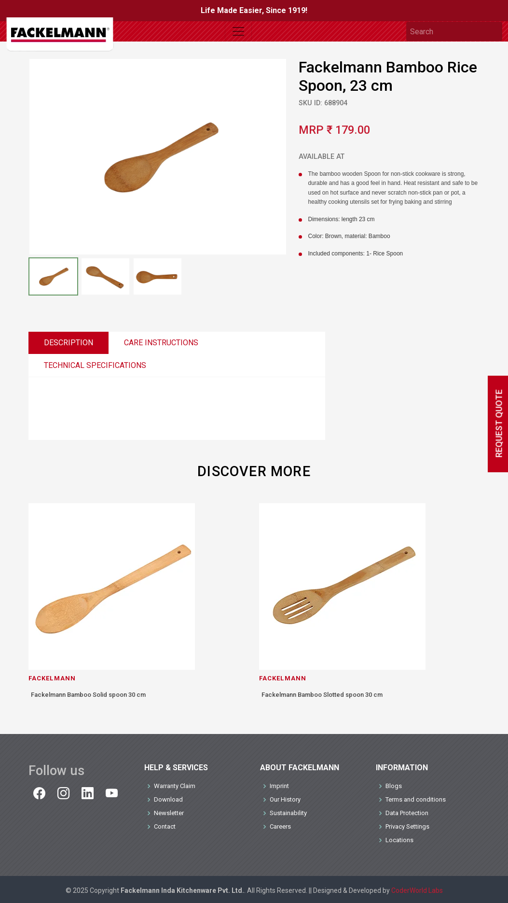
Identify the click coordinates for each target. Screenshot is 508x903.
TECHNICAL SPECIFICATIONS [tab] (95, 365)
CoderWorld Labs (417, 890)
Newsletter (169, 813)
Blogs (393, 786)
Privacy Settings (407, 826)
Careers (280, 826)
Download (168, 799)
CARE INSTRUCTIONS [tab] (161, 342)
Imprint (279, 786)
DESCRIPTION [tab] (68, 342)
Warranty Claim (174, 786)
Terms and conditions (415, 799)
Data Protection (406, 813)
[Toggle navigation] (238, 31)
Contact (165, 826)
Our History (285, 799)
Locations (399, 840)
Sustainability (288, 813)
